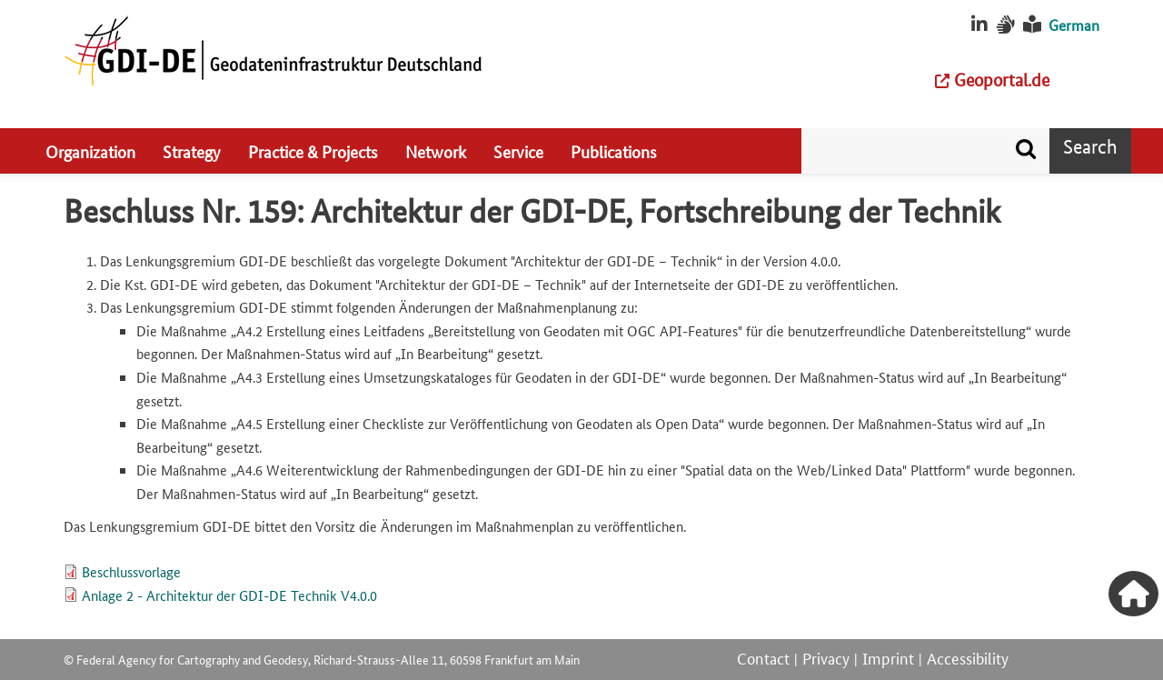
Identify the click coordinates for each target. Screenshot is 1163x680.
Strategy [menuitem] (192, 151)
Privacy (826, 657)
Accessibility (968, 657)
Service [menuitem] (518, 151)
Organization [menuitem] (90, 151)
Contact (763, 657)
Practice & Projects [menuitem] (313, 151)
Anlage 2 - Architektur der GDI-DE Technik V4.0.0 (229, 595)
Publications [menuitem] (614, 151)
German (1074, 25)
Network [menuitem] (435, 151)
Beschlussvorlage (131, 571)
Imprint (888, 657)
